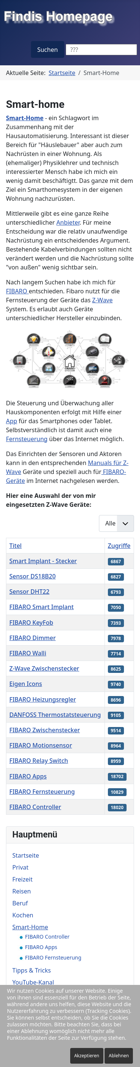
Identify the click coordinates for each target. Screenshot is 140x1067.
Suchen (47, 50)
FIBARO (17, 291)
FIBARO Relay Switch (38, 760)
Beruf (20, 903)
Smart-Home (30, 927)
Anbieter (68, 222)
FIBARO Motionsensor (40, 745)
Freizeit (22, 879)
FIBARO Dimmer (32, 638)
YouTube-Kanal (33, 982)
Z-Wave (102, 300)
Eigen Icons (25, 684)
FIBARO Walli (27, 653)
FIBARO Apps (28, 776)
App (11, 421)
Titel (15, 546)
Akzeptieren (86, 1055)
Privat (20, 867)
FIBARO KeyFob (31, 622)
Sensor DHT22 (29, 591)
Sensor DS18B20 (32, 576)
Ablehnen (119, 1055)
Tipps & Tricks (31, 970)
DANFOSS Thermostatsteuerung (55, 715)
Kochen (22, 915)
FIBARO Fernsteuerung (42, 791)
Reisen (21, 891)
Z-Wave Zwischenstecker (44, 668)
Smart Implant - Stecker (43, 561)
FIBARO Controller (35, 807)
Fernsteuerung (26, 439)
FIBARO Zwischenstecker (44, 730)
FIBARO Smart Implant (41, 607)
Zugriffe (119, 546)
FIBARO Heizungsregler (42, 699)
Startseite (25, 855)
